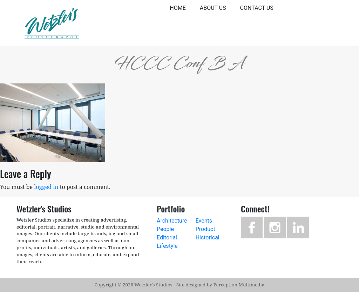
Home (177, 8)
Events (204, 220)
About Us (213, 8)
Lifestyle (167, 246)
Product (205, 229)
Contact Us (256, 8)
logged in (46, 187)
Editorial (167, 237)
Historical (207, 237)
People (165, 229)
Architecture (172, 220)
